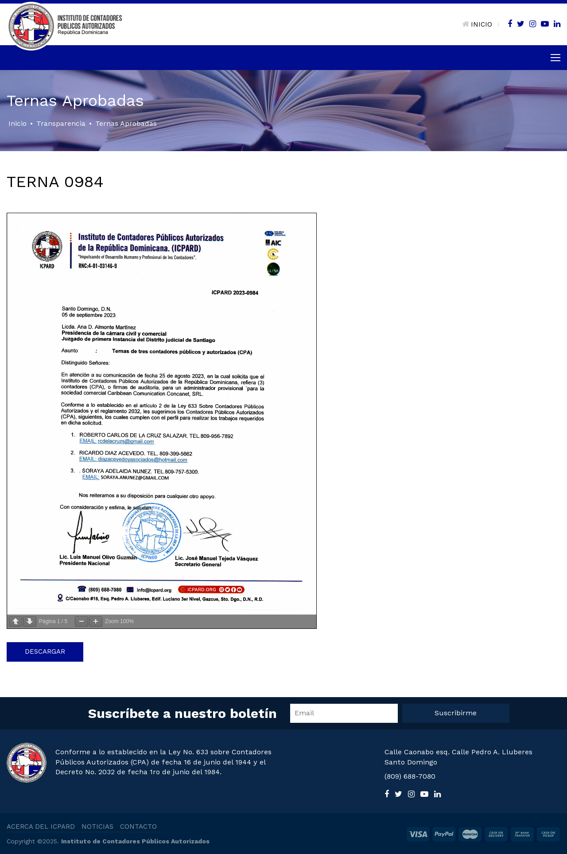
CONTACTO (138, 827)
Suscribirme (456, 713)
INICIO (477, 24)
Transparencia (60, 123)
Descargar (45, 651)
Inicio (17, 123)
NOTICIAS (97, 827)
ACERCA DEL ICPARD (41, 827)
